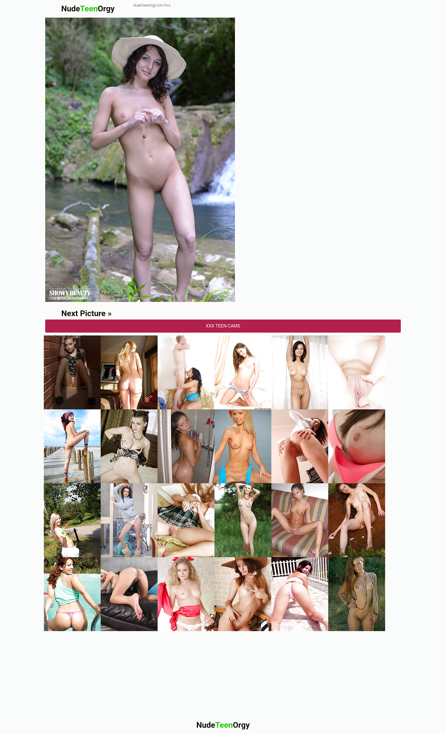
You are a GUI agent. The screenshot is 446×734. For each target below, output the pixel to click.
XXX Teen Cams (223, 326)
